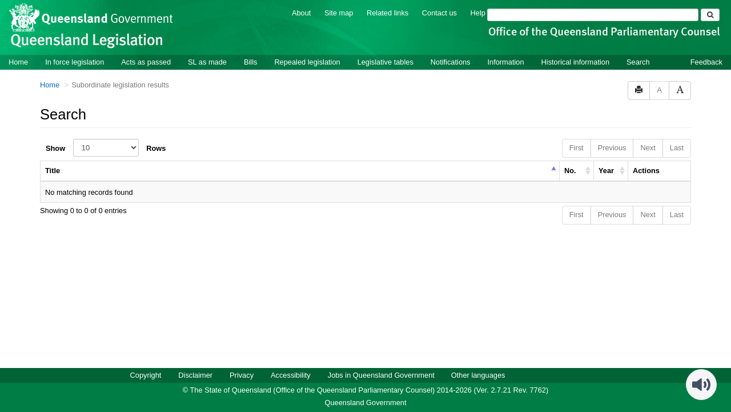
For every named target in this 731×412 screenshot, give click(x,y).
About (301, 12)
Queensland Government (366, 402)
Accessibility (291, 374)
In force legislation (74, 61)
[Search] (592, 14)
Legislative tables (385, 61)
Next (647, 147)
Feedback (706, 61)
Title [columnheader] (52, 170)
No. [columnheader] (570, 170)
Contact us (439, 12)
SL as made (207, 61)
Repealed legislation (307, 61)
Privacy (242, 374)
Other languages (478, 374)
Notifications (451, 61)
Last (677, 147)
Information (506, 61)
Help (478, 12)
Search (638, 61)
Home (18, 61)
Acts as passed (146, 61)
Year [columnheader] (606, 170)
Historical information (575, 61)
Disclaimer (195, 374)
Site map (339, 12)
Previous (612, 147)
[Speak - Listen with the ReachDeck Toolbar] (701, 384)
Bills (250, 61)
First (576, 147)
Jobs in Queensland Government (381, 374)
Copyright (146, 374)
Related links (387, 12)
